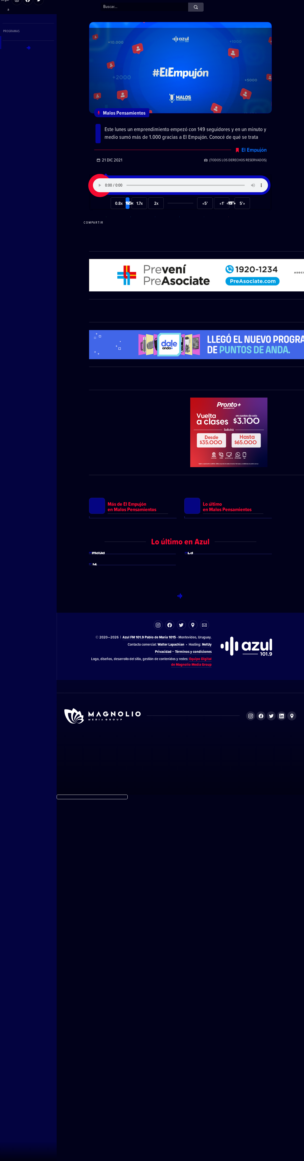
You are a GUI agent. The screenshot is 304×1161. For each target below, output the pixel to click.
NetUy (207, 1005)
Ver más (133, 634)
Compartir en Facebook (166, 234)
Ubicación (192, 986)
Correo (204, 986)
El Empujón (254, 161)
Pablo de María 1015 (160, 998)
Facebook (169, 986)
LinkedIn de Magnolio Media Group (281, 1077)
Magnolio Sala (210, 1108)
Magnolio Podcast (239, 1108)
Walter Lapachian (171, 1005)
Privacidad (163, 1012)
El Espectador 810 (147, 1108)
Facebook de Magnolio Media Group (260, 1077)
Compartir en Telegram (142, 234)
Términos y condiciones (193, 1012)
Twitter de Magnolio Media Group (271, 1077)
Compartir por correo (239, 234)
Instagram (158, 986)
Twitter (181, 986)
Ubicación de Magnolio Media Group (291, 1077)
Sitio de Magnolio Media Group (103, 1077)
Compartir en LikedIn (215, 234)
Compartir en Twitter (191, 234)
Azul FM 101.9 (133, 998)
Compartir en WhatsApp (117, 234)
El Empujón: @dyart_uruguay (143, 126)
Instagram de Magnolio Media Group (250, 1077)
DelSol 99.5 (119, 1108)
